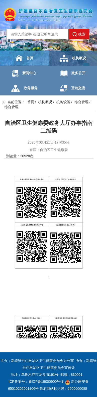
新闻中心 (24, 73)
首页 (24, 58)
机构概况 (73, 58)
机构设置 (63, 102)
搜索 (79, 34)
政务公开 (72, 73)
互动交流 (72, 88)
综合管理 (82, 102)
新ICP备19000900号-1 (45, 382)
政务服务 (24, 88)
